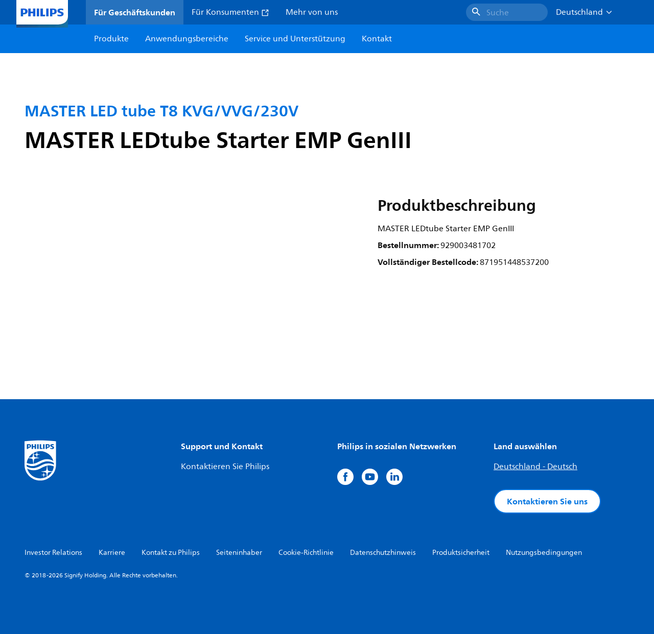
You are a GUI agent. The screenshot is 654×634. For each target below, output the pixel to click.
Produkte (111, 38)
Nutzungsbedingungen (544, 552)
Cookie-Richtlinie (306, 552)
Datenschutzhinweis (383, 552)
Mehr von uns (312, 12)
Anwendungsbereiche (186, 38)
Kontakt (377, 38)
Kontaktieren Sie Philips (225, 466)
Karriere (112, 552)
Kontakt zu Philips (171, 552)
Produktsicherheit (460, 552)
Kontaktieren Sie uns (547, 501)
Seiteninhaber (239, 552)
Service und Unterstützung (295, 38)
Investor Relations (53, 552)
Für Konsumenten (230, 12)
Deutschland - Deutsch (535, 466)
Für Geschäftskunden (134, 12)
